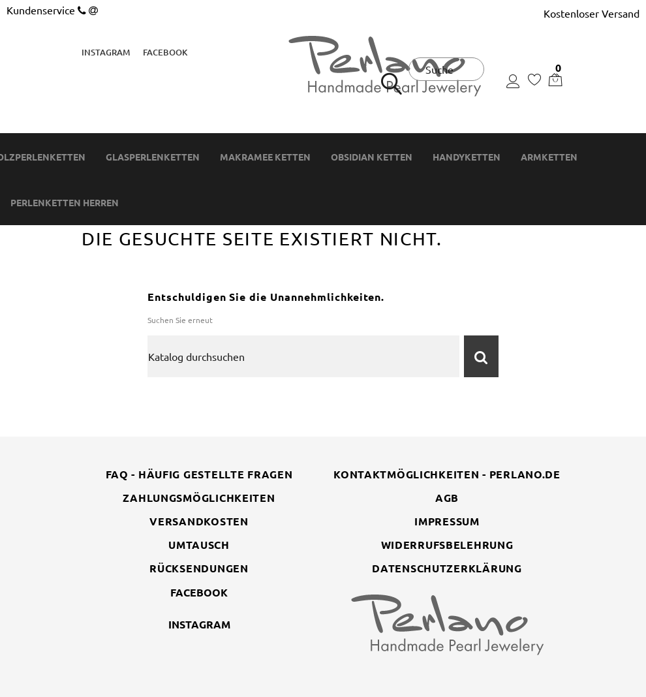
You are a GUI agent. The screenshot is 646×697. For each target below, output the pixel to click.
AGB (447, 497)
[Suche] (303, 356)
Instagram (106, 52)
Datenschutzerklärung (446, 568)
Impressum (446, 521)
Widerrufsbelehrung (447, 544)
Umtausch (199, 544)
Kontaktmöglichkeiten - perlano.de (447, 474)
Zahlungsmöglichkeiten (199, 497)
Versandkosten (198, 521)
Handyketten (466, 157)
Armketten (549, 157)
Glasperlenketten (153, 157)
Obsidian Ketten (371, 157)
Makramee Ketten (265, 157)
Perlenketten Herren (64, 202)
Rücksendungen (198, 568)
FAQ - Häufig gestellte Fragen (199, 474)
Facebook (165, 52)
